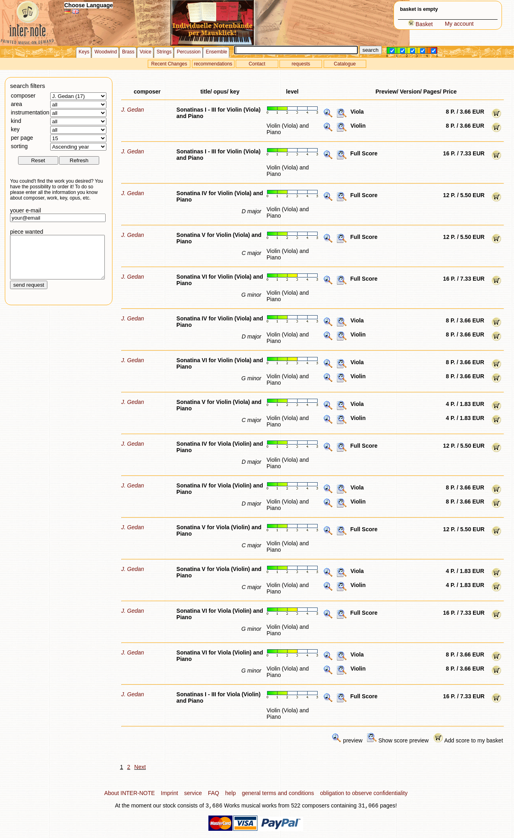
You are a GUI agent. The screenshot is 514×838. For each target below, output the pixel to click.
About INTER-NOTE (129, 793)
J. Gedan (132, 109)
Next (140, 767)
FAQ (213, 793)
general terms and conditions (278, 793)
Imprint (169, 793)
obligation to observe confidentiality (364, 793)
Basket (420, 24)
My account (459, 23)
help (230, 793)
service (193, 793)
